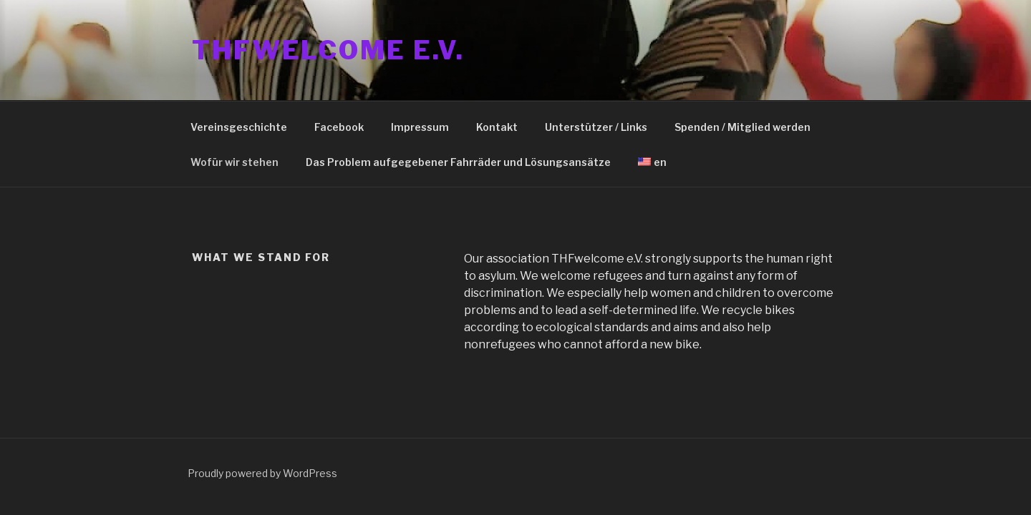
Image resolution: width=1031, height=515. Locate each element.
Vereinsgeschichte (238, 127)
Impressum (420, 127)
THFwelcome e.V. (328, 50)
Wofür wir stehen (234, 162)
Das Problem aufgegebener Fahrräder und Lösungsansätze (458, 162)
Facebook (339, 127)
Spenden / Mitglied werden (742, 127)
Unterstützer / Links (596, 127)
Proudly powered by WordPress (262, 473)
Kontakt (497, 127)
